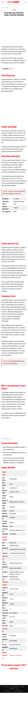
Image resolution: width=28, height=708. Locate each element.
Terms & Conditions (14, 686)
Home (2, 7)
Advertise (12, 688)
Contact (16, 688)
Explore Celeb (11, 691)
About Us (22, 686)
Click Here (14, 668)
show (11, 68)
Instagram (19, 655)
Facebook (12, 655)
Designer (7, 7)
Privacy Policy (6, 686)
